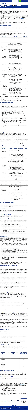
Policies (18, 400)
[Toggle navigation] (27, 3)
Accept (25, 407)
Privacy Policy (17, 8)
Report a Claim (5, 400)
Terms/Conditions (11, 8)
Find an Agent (12, 400)
